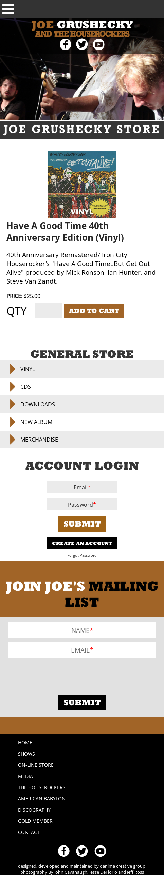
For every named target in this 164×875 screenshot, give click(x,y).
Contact (29, 832)
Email (81, 487)
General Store (82, 354)
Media (25, 776)
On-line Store (36, 765)
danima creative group (122, 866)
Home (25, 742)
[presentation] (60, 674)
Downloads (37, 404)
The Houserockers (42, 787)
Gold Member (35, 821)
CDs (25, 386)
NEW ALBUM (36, 422)
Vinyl (27, 369)
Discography (34, 809)
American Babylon (42, 798)
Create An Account (82, 543)
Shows (26, 754)
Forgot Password (82, 555)
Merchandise (39, 439)
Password (80, 504)
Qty (16, 311)
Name (80, 630)
